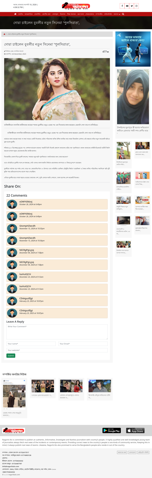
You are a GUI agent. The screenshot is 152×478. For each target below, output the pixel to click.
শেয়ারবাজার (90, 14)
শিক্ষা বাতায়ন (71, 14)
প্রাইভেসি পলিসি (143, 452)
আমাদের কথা (122, 452)
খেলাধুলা (55, 14)
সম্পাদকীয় (99, 14)
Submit (11, 355)
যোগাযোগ (132, 452)
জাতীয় (20, 14)
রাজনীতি (37, 14)
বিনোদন (62, 14)
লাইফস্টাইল (108, 14)
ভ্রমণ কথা (81, 14)
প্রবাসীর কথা (46, 14)
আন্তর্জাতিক (29, 14)
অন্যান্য (117, 14)
